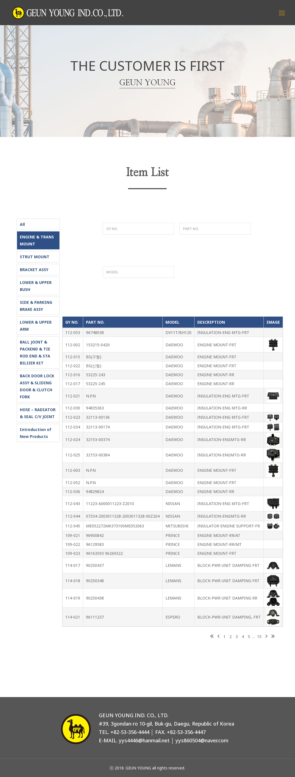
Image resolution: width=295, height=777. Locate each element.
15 (259, 636)
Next (266, 636)
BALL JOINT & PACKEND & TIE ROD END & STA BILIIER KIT (35, 352)
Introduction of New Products (35, 433)
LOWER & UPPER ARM (36, 325)
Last (273, 636)
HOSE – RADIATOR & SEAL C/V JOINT (38, 413)
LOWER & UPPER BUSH (36, 286)
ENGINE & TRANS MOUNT (37, 240)
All (22, 224)
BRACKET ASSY (34, 269)
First (211, 636)
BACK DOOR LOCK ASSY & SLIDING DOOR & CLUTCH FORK (37, 386)
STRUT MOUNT (34, 256)
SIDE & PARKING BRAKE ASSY (36, 306)
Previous (218, 636)
